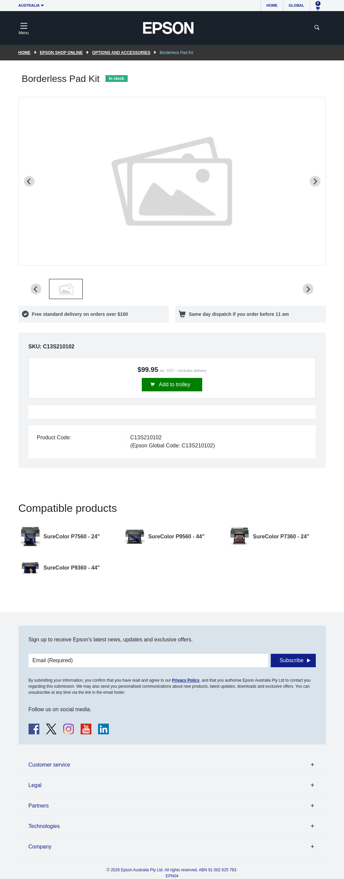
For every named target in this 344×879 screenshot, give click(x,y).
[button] (66, 289)
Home (271, 5)
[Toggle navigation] (23, 27)
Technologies (44, 826)
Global (296, 5)
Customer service (49, 765)
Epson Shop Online (61, 52)
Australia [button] (29, 5)
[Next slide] (315, 181)
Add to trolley (174, 384)
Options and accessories (121, 52)
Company (40, 846)
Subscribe (291, 660)
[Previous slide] (29, 181)
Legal (35, 785)
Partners (39, 806)
